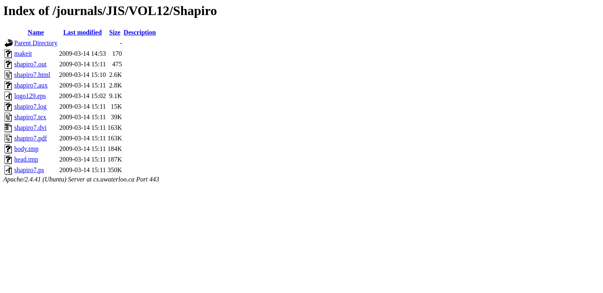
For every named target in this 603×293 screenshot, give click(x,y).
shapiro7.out (30, 64)
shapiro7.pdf (30, 138)
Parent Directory (35, 42)
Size (114, 32)
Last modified (82, 32)
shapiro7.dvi (30, 127)
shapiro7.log (30, 106)
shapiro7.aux (31, 85)
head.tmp (26, 159)
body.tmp (26, 148)
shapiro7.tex (30, 117)
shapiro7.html (32, 74)
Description (140, 32)
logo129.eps (30, 95)
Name (36, 32)
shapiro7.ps (29, 169)
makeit (23, 53)
